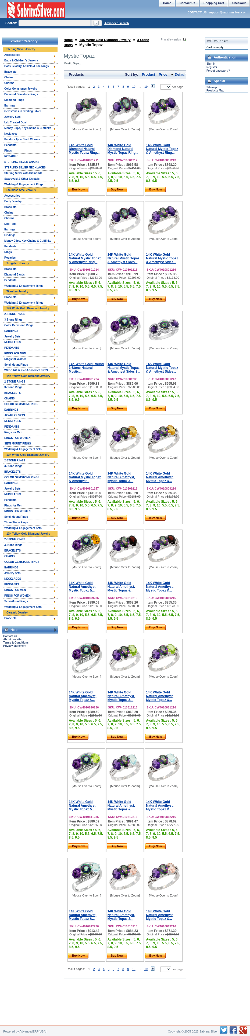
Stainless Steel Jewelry (21, 190)
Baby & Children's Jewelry (21, 60)
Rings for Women (15, 359)
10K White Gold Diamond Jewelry (27, 454)
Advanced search (116, 23)
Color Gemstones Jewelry (20, 88)
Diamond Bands (14, 274)
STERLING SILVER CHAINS (21, 161)
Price (163, 74)
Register (211, 67)
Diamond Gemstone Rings (21, 94)
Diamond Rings (14, 99)
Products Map (215, 90)
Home (68, 40)
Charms (9, 83)
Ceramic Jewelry (17, 612)
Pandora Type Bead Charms (22, 139)
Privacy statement (14, 645)
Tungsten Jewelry (17, 263)
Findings (10, 235)
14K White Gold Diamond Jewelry (105, 40)
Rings (8, 150)
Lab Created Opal (15, 122)
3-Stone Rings (13, 319)
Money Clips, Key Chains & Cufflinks (27, 128)
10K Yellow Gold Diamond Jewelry (28, 533)
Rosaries (10, 257)
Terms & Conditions (15, 642)
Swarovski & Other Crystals (22, 178)
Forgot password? (218, 70)
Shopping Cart (213, 3)
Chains (8, 77)
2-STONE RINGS (14, 314)
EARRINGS (11, 330)
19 (146, 86)
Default (181, 74)
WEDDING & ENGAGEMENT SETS (26, 370)
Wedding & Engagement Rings (23, 184)
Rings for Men (13, 432)
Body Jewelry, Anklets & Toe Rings (26, 66)
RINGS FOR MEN (15, 353)
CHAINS (9, 398)
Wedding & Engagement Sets (23, 449)
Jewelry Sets (12, 116)
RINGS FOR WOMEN (17, 437)
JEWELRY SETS (14, 415)
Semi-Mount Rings (16, 364)
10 (133, 86)
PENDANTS (11, 347)
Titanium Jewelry (17, 291)
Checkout (239, 3)
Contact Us (187, 3)
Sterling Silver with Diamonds (23, 173)
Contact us (10, 636)
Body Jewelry (13, 201)
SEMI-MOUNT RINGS (17, 443)
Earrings (9, 105)
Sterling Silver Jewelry (20, 49)
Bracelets (10, 71)
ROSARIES (11, 156)
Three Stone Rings (16, 522)
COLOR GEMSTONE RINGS (21, 404)
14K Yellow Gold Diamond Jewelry (28, 375)
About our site (12, 639)
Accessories (12, 54)
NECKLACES (12, 342)
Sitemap (211, 87)
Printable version (171, 39)
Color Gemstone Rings (18, 325)
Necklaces (10, 133)
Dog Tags (10, 223)
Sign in (210, 63)
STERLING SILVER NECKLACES (25, 167)
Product (148, 74)
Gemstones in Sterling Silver (22, 111)
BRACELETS (12, 392)
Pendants (10, 145)
